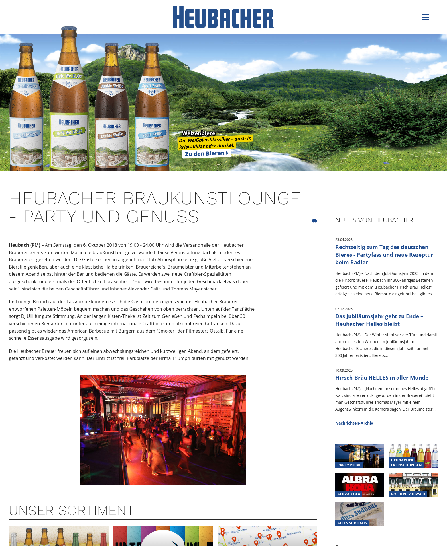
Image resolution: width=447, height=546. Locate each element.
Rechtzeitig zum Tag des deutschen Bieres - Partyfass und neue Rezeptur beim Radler (384, 254)
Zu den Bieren (205, 153)
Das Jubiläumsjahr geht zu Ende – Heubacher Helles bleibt (379, 319)
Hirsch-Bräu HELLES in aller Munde (381, 377)
